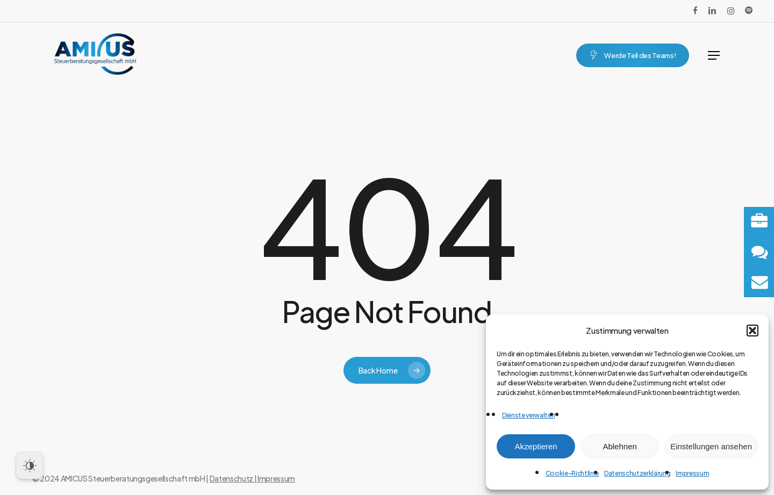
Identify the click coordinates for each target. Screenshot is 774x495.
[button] (752, 330)
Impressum (692, 473)
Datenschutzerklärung (637, 473)
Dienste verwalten (528, 415)
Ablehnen (619, 446)
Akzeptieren (535, 446)
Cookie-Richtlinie (572, 473)
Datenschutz (231, 478)
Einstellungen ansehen (711, 446)
